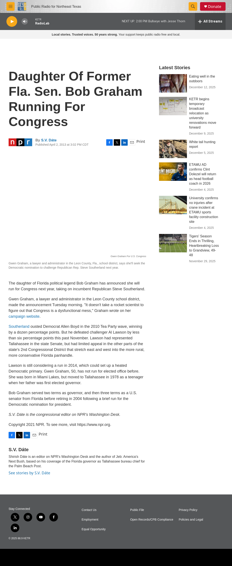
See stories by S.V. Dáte (29, 472)
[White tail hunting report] (173, 149)
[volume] (24, 21)
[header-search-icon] (193, 6)
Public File (137, 510)
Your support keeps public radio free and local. (116, 34)
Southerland (19, 326)
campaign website (24, 316)
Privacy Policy (188, 510)
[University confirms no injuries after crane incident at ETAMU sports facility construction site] (173, 205)
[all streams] (210, 21)
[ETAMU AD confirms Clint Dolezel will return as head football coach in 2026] (173, 171)
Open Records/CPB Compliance (151, 519)
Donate (214, 6)
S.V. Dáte (48, 140)
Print (140, 141)
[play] (11, 21)
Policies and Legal (191, 519)
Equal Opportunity (94, 529)
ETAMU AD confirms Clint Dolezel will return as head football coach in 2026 (202, 174)
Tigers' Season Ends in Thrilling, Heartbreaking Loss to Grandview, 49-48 (204, 245)
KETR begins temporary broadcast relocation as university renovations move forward (202, 113)
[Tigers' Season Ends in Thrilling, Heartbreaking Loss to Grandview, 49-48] (173, 243)
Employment (90, 519)
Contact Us (89, 510)
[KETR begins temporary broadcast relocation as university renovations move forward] (173, 106)
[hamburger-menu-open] (10, 6)
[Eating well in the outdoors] (173, 83)
